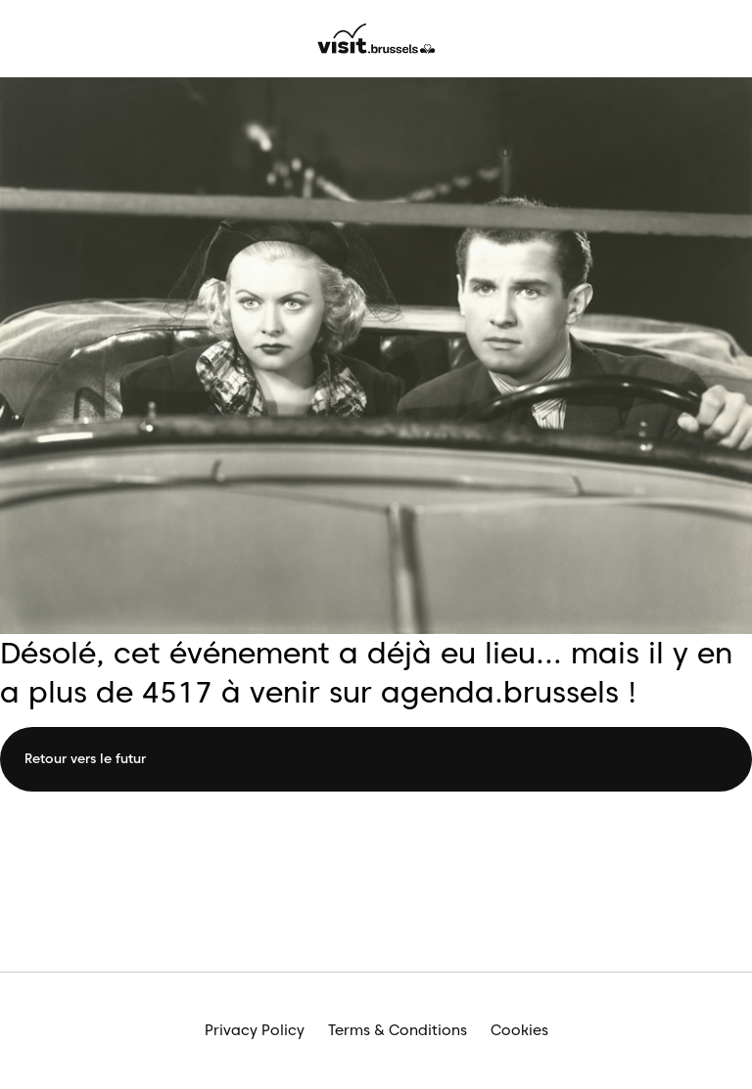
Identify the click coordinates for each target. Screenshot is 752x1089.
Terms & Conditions (397, 1030)
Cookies (519, 1030)
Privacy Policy (255, 1030)
